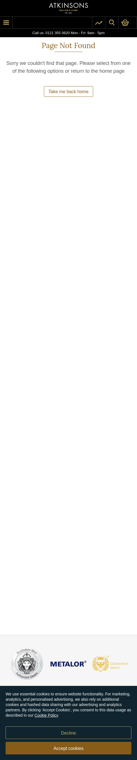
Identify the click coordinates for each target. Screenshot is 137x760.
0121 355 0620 (58, 33)
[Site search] (111, 23)
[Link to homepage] (68, 8)
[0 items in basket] (128, 23)
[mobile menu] (6, 23)
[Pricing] (98, 23)
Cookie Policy (46, 715)
